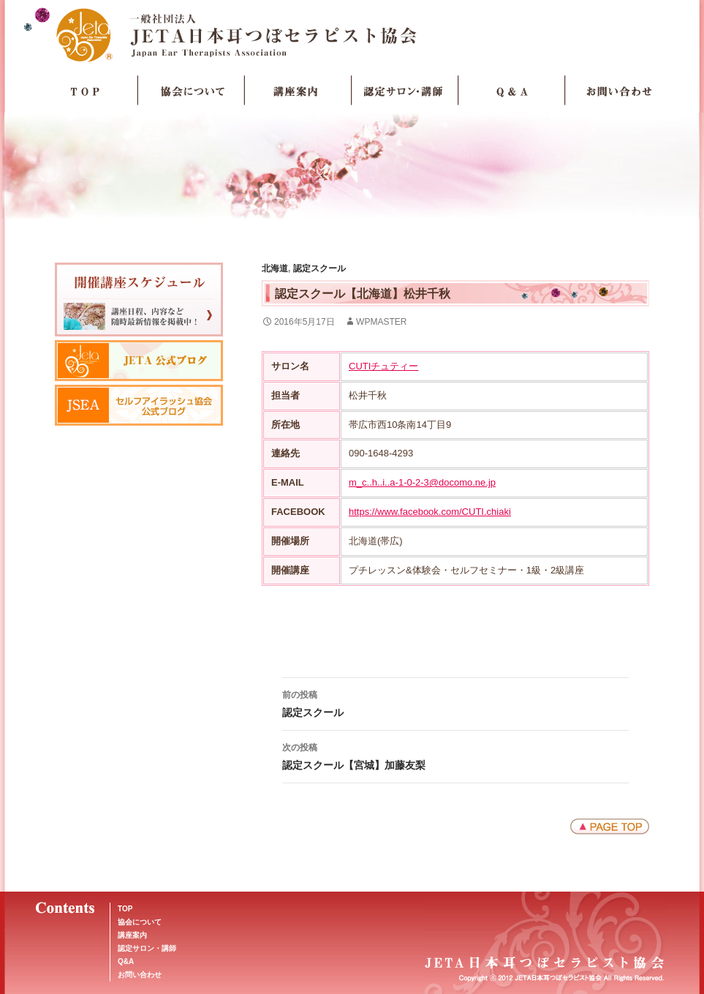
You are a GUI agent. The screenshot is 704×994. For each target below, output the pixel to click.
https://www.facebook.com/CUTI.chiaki (430, 511)
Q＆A (511, 91)
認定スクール (319, 268)
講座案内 (298, 91)
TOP (84, 91)
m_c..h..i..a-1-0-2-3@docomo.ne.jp (422, 482)
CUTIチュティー (383, 366)
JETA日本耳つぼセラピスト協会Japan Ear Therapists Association (352, 34)
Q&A (126, 961)
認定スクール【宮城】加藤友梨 (455, 755)
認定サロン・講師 (405, 91)
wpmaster (381, 322)
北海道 (275, 268)
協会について (191, 91)
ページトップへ (609, 826)
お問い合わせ (618, 91)
